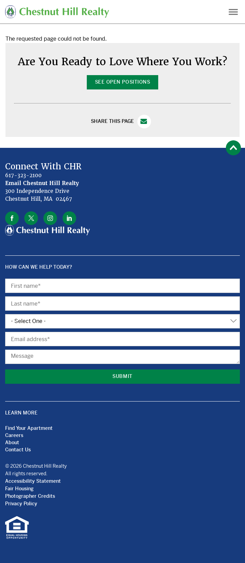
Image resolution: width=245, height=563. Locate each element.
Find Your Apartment (29, 428)
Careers (14, 435)
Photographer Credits (30, 496)
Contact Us (18, 450)
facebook (12, 218)
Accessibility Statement (33, 481)
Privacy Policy (21, 504)
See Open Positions (122, 82)
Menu (233, 11)
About (12, 442)
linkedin (69, 218)
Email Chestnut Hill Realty (42, 183)
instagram (50, 218)
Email (144, 121)
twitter (31, 218)
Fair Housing (19, 488)
